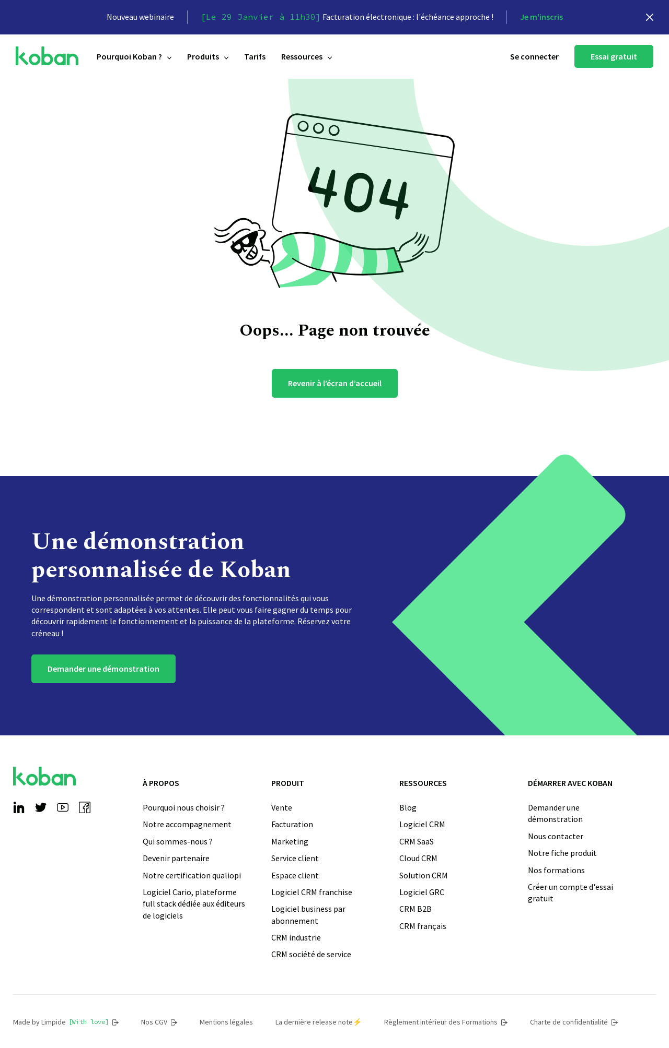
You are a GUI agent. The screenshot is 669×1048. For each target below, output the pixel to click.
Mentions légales (226, 1022)
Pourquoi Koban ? (134, 56)
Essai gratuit (614, 56)
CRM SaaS (416, 841)
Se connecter (534, 56)
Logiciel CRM (422, 824)
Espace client (295, 875)
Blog (408, 807)
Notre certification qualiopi (192, 875)
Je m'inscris (541, 16)
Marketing (289, 841)
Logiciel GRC (421, 892)
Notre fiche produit (562, 853)
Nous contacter (555, 836)
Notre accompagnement (187, 824)
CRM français (422, 926)
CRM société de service (311, 954)
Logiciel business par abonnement (308, 914)
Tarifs (255, 56)
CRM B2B (415, 908)
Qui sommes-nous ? (178, 841)
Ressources (306, 56)
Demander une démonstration (103, 668)
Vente (281, 807)
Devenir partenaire (176, 858)
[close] (649, 17)
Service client (295, 858)
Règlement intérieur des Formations (445, 1022)
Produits (207, 56)
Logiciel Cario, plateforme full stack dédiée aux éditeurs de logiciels (194, 904)
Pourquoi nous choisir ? (184, 807)
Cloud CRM (418, 858)
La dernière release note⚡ (318, 1022)
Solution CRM (423, 875)
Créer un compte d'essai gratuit (570, 892)
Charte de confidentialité (574, 1022)
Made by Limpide (66, 1022)
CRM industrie (296, 937)
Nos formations (556, 870)
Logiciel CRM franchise (311, 892)
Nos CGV (159, 1022)
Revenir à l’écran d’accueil (335, 383)
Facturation (292, 824)
